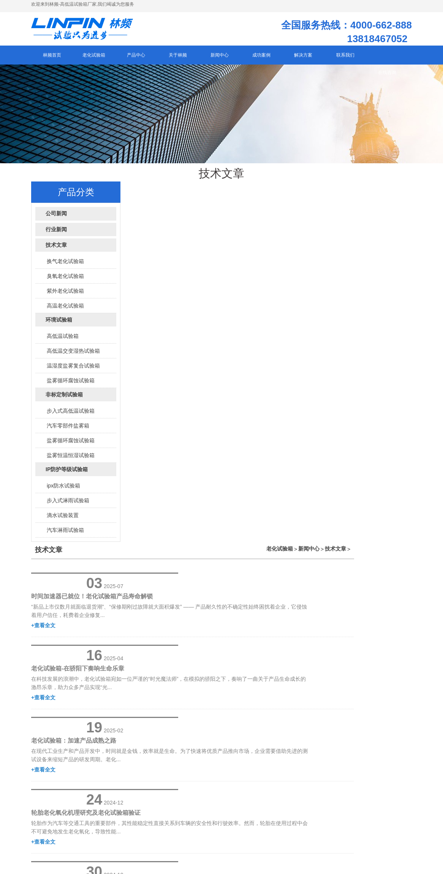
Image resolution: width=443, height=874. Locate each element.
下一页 (271, 537)
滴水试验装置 (63, 520)
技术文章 (393, 193)
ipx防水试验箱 (63, 490)
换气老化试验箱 (65, 266)
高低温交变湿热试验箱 (73, 355)
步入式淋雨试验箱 (68, 505)
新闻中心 (366, 193)
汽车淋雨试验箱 (65, 535)
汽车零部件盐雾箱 (68, 430)
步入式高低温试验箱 (71, 415)
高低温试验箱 (63, 341)
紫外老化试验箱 (65, 295)
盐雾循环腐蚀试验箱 (71, 385)
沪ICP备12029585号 (73, 785)
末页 (293, 537)
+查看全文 (214, 249)
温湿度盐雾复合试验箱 (73, 370)
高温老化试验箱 (65, 310)
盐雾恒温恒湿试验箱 (71, 460)
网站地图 (109, 785)
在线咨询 (387, 77)
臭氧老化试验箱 (65, 281)
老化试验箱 (337, 193)
